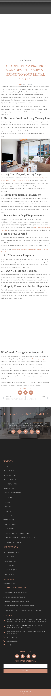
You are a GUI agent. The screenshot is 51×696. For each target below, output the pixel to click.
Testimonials (9, 520)
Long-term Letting (11, 484)
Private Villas (9, 557)
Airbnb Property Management (16, 592)
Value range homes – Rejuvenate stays (19, 537)
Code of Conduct (11, 524)
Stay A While (9, 574)
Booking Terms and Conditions (16, 533)
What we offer (10, 475)
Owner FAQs (9, 511)
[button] (20, 392)
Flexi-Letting (9, 488)
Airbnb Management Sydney (15, 597)
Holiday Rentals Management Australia (20, 606)
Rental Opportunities (12, 493)
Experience (8, 506)
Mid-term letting (10, 479)
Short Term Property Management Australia (22, 610)
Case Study (8, 497)
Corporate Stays (10, 570)
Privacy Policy (9, 529)
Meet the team (9, 471)
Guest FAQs (8, 515)
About (6, 466)
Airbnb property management (38, 359)
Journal (7, 502)
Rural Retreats (10, 565)
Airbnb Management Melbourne (16, 601)
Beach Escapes (10, 561)
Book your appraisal (12, 542)
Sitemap (25, 693)
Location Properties (12, 552)
